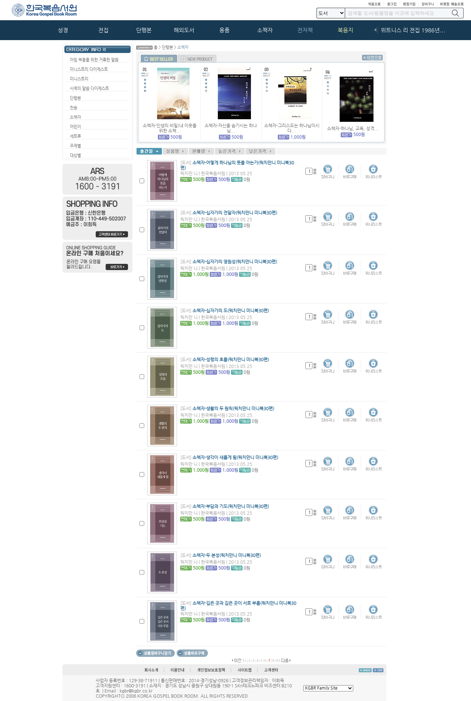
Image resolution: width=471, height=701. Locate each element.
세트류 (75, 136)
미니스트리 (79, 79)
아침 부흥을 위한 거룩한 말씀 (94, 59)
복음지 (345, 30)
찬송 (73, 107)
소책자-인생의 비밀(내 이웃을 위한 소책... (169, 128)
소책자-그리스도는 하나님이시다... (291, 128)
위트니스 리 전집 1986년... (413, 30)
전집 (103, 30)
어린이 (75, 126)
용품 (224, 30)
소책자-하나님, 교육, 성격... (353, 128)
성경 (63, 30)
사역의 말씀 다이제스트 (89, 88)
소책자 (265, 30)
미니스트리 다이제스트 (89, 69)
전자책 (305, 30)
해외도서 (184, 30)
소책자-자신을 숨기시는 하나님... (231, 128)
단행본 (144, 30)
